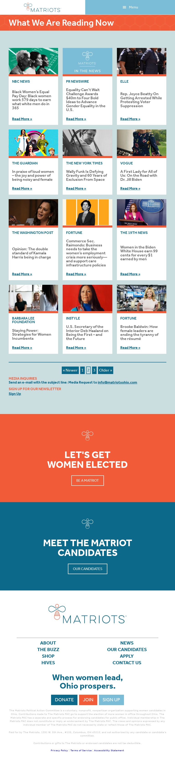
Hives (48, 662)
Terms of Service (81, 750)
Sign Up (15, 394)
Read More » (22, 119)
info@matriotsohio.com (117, 382)
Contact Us (127, 662)
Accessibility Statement (109, 750)
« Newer (70, 370)
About (48, 643)
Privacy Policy (59, 750)
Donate (64, 699)
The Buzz (48, 649)
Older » (105, 370)
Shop (48, 656)
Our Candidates (87, 569)
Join (88, 699)
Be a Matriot (87, 480)
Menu (133, 7)
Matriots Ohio (42, 7)
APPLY (127, 656)
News (127, 643)
